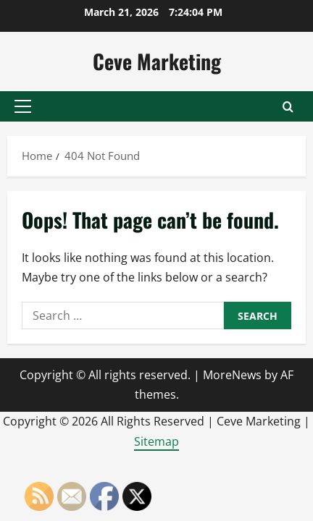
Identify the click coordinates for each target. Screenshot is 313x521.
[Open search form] (288, 107)
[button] (22, 106)
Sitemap (156, 441)
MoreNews (232, 375)
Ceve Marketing (157, 61)
